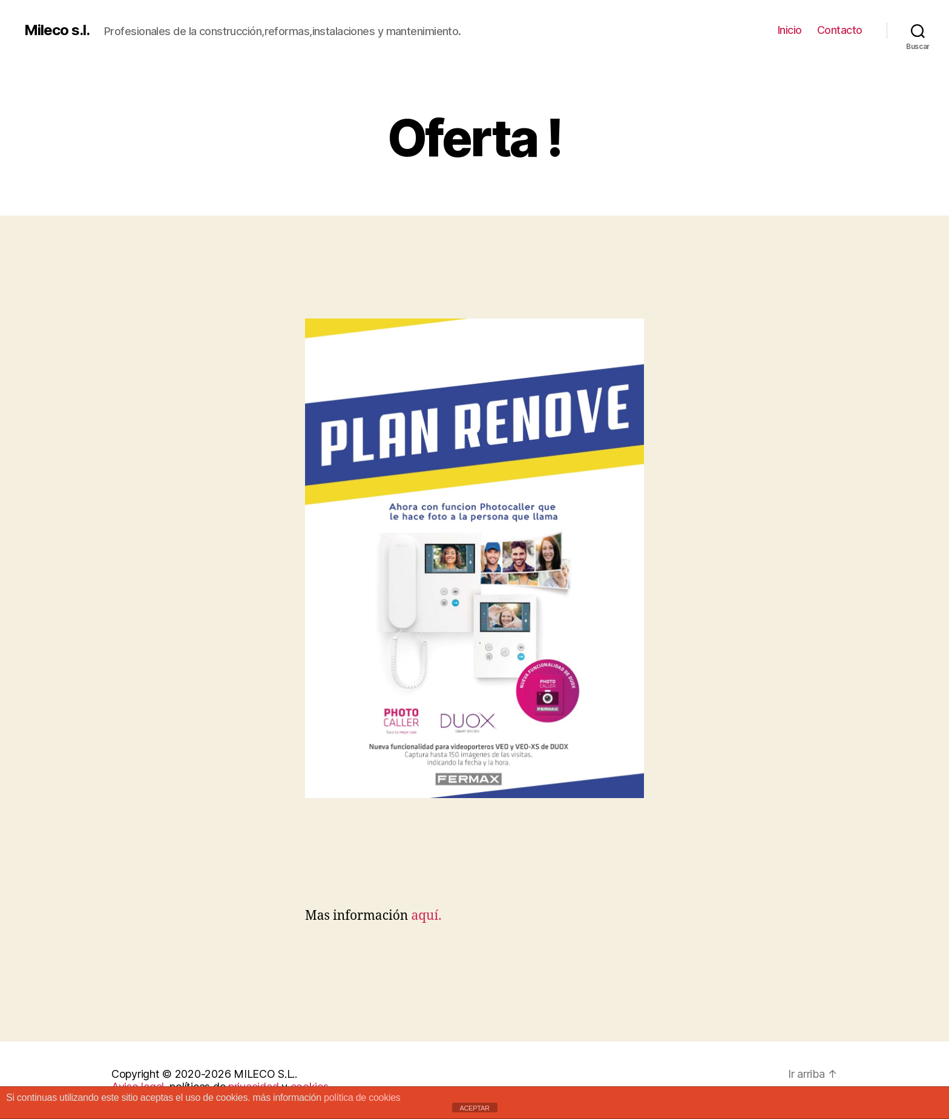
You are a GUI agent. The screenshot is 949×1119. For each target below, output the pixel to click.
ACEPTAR (474, 1108)
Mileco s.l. (57, 30)
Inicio (790, 30)
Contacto (839, 30)
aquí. (424, 916)
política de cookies (362, 1097)
